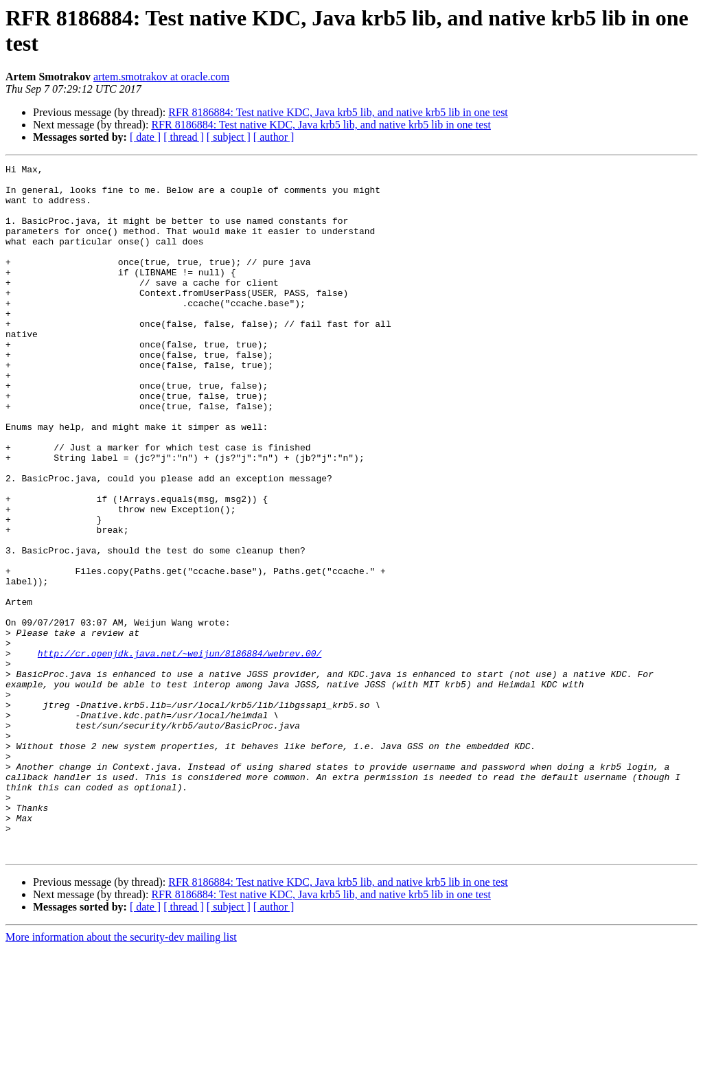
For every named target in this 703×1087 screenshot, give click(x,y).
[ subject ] (229, 137)
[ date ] (145, 137)
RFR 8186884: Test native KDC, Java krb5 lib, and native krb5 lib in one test (338, 112)
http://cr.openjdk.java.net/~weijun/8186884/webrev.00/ (179, 752)
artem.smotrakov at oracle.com (161, 76)
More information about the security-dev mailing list (121, 1075)
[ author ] (274, 137)
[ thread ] (183, 137)
